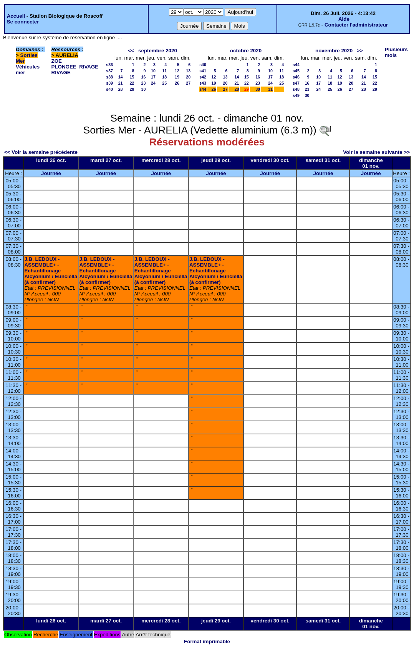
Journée (51, 173)
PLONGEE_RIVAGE (75, 67)
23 (143, 83)
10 (153, 70)
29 (132, 89)
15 (132, 77)
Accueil (16, 16)
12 (177, 70)
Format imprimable (207, 641)
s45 (296, 70)
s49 (296, 95)
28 (120, 89)
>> (360, 50)
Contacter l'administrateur (356, 25)
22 (132, 83)
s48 (296, 89)
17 (153, 77)
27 (188, 83)
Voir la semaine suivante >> (376, 152)
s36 (109, 64)
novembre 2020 (334, 50)
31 (270, 89)
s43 (202, 83)
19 (177, 77)
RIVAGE (61, 72)
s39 (109, 83)
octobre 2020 (246, 50)
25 (164, 83)
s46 (296, 77)
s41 (202, 70)
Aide (343, 19)
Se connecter (23, 22)
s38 (109, 77)
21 (120, 83)
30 (143, 89)
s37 (109, 70)
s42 (202, 77)
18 (164, 77)
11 (164, 70)
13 (188, 70)
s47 (296, 83)
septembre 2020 (157, 50)
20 (188, 77)
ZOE (56, 61)
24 (153, 83)
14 (120, 77)
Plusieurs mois (396, 52)
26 (177, 83)
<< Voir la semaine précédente (41, 152)
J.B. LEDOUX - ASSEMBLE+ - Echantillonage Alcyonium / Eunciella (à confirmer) (50, 270)
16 (143, 77)
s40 (109, 89)
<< (131, 50)
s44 (202, 89)
